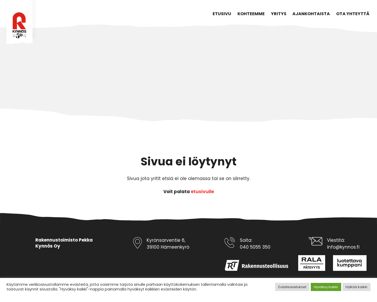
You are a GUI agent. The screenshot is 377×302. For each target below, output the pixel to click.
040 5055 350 (255, 247)
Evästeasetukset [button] (292, 286)
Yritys (278, 14)
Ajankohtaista (311, 14)
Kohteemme (251, 14)
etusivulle (202, 191)
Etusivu (222, 14)
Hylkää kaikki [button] (356, 286)
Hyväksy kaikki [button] (326, 286)
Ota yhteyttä (352, 14)
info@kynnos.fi (343, 247)
